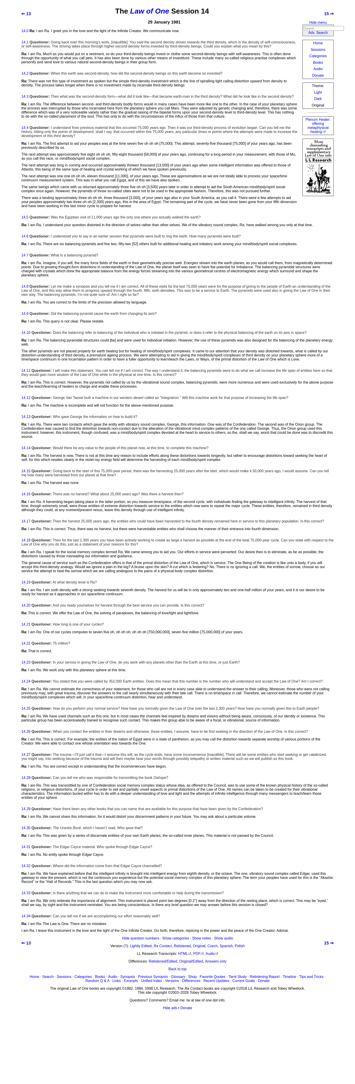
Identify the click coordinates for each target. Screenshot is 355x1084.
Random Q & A (97, 981)
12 (28, 398)
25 (28, 708)
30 (28, 828)
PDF (196, 954)
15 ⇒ (329, 13)
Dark (318, 99)
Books (318, 62)
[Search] (324, 28)
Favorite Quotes (212, 977)
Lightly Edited (141, 946)
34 (28, 916)
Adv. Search (318, 33)
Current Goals (243, 981)
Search (48, 977)
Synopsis (127, 977)
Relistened (182, 946)
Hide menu (318, 22)
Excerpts (131, 981)
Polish (240, 946)
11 (28, 370)
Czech (212, 946)
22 (28, 643)
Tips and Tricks (311, 977)
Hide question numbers (140, 938)
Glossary (178, 977)
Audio (318, 69)
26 (28, 731)
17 (28, 521)
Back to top (177, 969)
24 (28, 681)
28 (28, 778)
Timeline (289, 977)
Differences (191, 981)
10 (28, 332)
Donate (318, 75)
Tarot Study (237, 977)
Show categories (175, 938)
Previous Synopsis (153, 977)
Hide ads (170, 1008)
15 (28, 471)
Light (318, 92)
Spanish (226, 946)
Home (318, 43)
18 (28, 540)
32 (28, 866)
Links (116, 981)
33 (28, 893)
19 (28, 582)
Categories (318, 56)
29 (28, 809)
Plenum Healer (317, 126)
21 (28, 624)
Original (199, 946)
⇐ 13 (26, 13)
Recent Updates (216, 981)
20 (28, 605)
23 (28, 662)
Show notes (201, 938)
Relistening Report (265, 977)
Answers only (215, 961)
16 (28, 494)
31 (28, 847)
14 (23, 31)
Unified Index (151, 981)
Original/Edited (191, 961)
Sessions (318, 50)
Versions (172, 981)
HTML (183, 954)
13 (28, 417)
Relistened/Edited (163, 961)
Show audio (223, 938)
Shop (192, 977)
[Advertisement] (157, 1045)
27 (28, 755)
